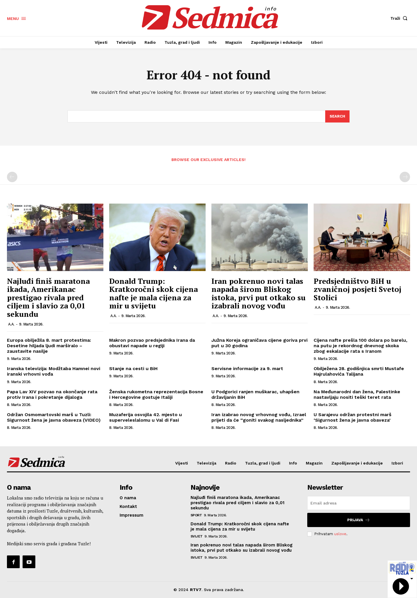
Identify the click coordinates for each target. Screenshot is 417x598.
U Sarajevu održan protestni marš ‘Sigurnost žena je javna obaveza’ (353, 417)
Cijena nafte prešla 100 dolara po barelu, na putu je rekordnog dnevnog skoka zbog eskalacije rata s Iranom (360, 345)
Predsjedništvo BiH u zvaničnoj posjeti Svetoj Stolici (357, 289)
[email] (358, 503)
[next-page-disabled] (405, 177)
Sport (196, 515)
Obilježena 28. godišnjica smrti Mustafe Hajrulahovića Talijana (359, 371)
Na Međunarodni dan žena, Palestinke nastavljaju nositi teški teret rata (357, 394)
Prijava (358, 520)
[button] (400, 18)
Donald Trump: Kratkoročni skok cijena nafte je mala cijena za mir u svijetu (153, 293)
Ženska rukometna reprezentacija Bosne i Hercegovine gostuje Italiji (156, 394)
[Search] (337, 116)
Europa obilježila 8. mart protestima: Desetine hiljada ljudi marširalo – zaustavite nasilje (49, 345)
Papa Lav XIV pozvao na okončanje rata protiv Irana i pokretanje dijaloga (52, 394)
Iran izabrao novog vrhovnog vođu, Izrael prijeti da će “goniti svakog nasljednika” (258, 417)
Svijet (197, 536)
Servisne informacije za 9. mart (247, 368)
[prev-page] (12, 177)
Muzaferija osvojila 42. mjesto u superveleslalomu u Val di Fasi (145, 417)
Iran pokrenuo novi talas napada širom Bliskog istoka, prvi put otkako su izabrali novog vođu (258, 293)
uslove (340, 534)
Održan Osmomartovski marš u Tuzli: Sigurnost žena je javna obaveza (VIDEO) (53, 417)
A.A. (11, 324)
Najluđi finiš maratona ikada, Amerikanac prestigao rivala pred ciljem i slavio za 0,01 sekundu (48, 297)
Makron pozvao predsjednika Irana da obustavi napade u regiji (152, 342)
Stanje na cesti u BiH (133, 368)
